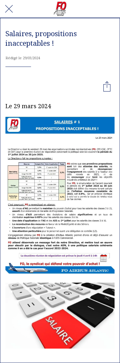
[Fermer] (9, 9)
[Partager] (107, 86)
